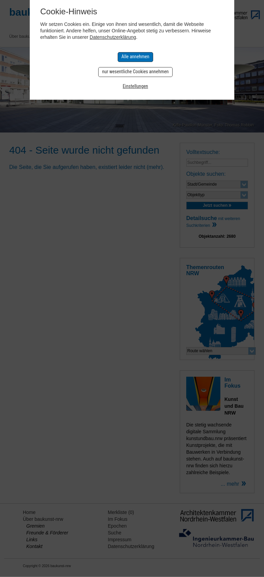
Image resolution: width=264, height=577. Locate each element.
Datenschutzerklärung (113, 37)
